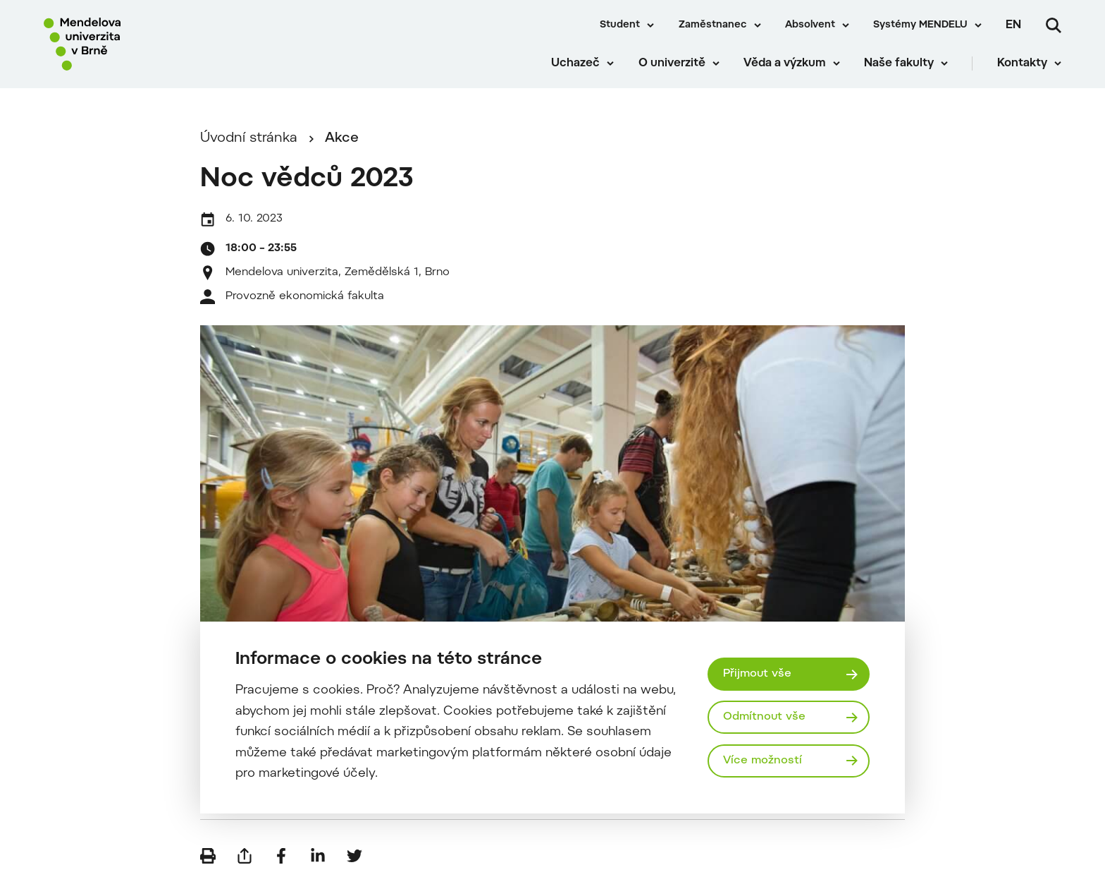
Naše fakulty (899, 63)
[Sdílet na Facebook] (281, 856)
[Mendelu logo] (127, 44)
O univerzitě (671, 63)
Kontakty (1022, 63)
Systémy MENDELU (920, 25)
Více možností (762, 760)
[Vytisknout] (208, 856)
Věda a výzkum (784, 63)
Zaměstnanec (713, 25)
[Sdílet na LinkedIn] (318, 856)
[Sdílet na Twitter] (354, 856)
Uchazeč (575, 63)
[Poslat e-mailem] (244, 856)
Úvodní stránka (248, 138)
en (1013, 25)
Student (620, 25)
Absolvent (810, 25)
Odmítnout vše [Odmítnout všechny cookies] (764, 716)
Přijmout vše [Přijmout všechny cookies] (757, 673)
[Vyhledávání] (1053, 25)
